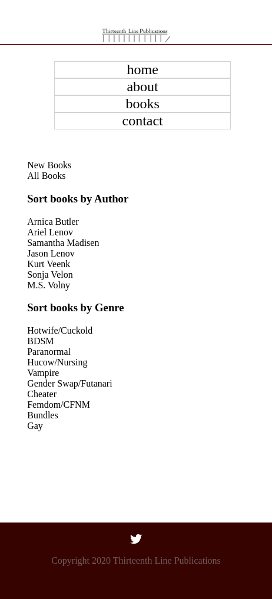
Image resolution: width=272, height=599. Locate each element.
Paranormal (49, 352)
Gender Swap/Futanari (69, 383)
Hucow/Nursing (57, 362)
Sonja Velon (49, 274)
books (142, 103)
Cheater (42, 394)
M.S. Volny (48, 285)
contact (142, 120)
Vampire (43, 373)
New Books (49, 165)
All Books (46, 176)
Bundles (42, 415)
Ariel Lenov (50, 232)
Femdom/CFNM (58, 405)
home (142, 69)
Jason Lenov (50, 253)
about (142, 86)
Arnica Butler (53, 222)
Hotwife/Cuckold (59, 330)
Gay (35, 426)
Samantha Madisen (63, 243)
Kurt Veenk (48, 264)
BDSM (40, 341)
